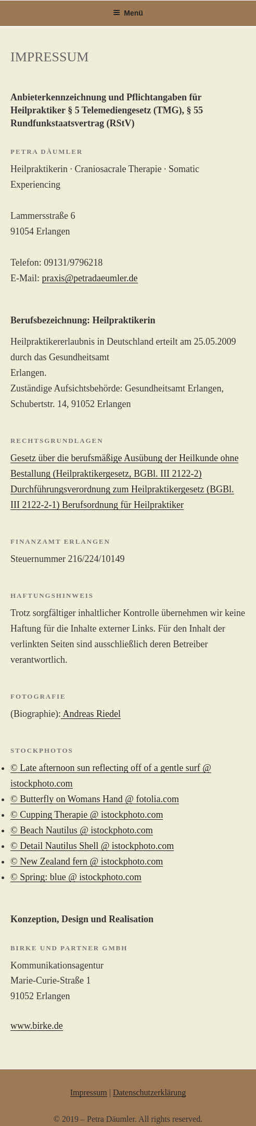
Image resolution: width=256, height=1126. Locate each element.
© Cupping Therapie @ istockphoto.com (86, 814)
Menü (128, 13)
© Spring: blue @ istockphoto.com (76, 877)
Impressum (88, 1092)
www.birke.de (36, 1025)
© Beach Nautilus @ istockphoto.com (81, 830)
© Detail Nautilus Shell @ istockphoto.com (92, 846)
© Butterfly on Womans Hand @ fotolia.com (94, 799)
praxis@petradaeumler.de (90, 278)
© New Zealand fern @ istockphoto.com (86, 861)
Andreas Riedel (91, 714)
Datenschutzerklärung (149, 1092)
